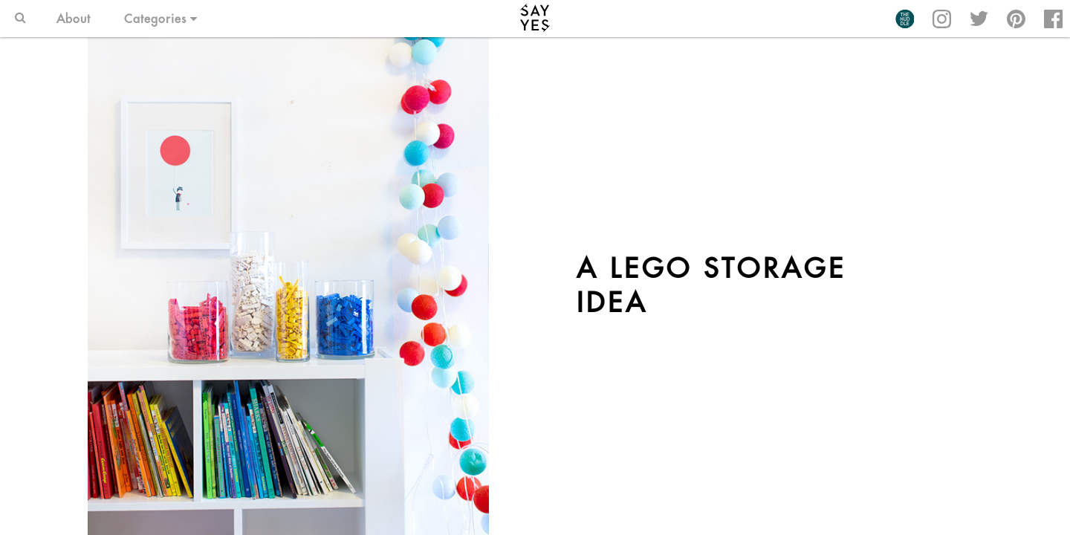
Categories (161, 18)
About (73, 18)
